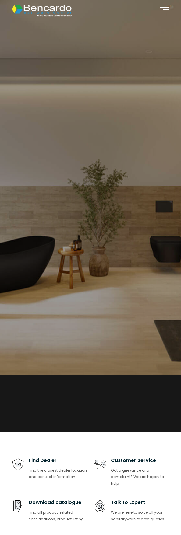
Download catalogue (55, 502)
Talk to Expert (128, 502)
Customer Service (133, 460)
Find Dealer (43, 460)
